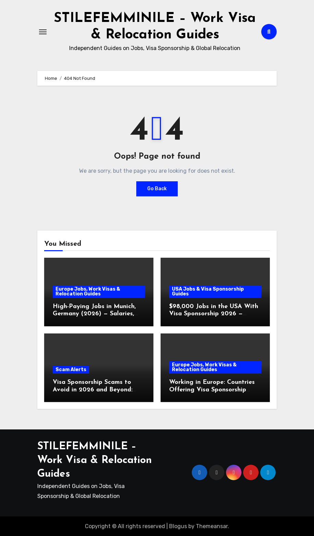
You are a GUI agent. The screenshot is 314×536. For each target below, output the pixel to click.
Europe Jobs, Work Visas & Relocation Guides (87, 291)
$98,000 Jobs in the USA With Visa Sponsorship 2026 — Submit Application (213, 313)
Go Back (157, 188)
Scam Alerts (70, 369)
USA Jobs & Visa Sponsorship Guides (208, 291)
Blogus (178, 526)
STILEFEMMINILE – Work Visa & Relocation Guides (94, 460)
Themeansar (212, 526)
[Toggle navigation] (42, 31)
